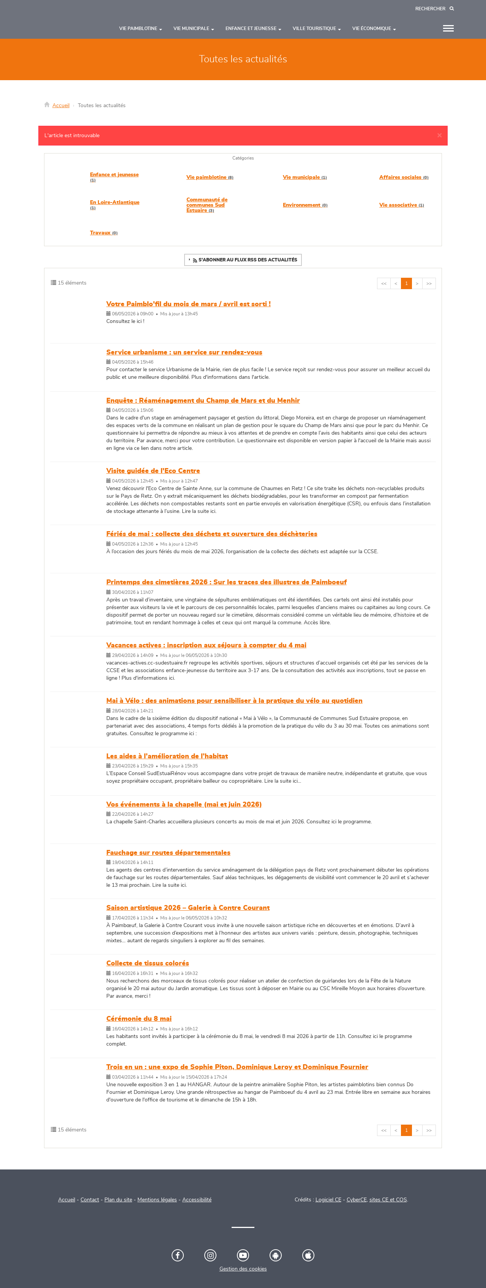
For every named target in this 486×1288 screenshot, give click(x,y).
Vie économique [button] (374, 28)
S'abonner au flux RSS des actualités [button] (244, 260)
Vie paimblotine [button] (140, 28)
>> (429, 283)
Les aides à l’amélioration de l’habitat (167, 756)
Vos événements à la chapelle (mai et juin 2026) (184, 804)
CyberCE (357, 1200)
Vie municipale (305, 177)
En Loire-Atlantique (114, 205)
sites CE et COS (388, 1200)
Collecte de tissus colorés (147, 963)
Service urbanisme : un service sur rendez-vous (184, 352)
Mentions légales (157, 1200)
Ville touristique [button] (317, 28)
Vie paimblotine (210, 177)
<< (384, 283)
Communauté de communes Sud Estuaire (206, 205)
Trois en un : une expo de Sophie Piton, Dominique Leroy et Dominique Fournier (237, 1067)
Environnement (305, 205)
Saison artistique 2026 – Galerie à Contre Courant (188, 908)
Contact (89, 1200)
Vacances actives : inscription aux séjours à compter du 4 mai (206, 645)
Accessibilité (196, 1200)
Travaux (104, 233)
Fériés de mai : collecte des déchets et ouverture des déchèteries (211, 534)
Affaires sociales (404, 177)
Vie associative (401, 205)
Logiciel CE (328, 1200)
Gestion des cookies (243, 1269)
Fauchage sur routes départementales (168, 853)
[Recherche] (434, 9)
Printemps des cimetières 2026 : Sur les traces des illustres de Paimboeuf (226, 582)
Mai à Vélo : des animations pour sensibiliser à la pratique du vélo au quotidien (234, 701)
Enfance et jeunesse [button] (253, 28)
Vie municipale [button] (194, 28)
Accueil (60, 105)
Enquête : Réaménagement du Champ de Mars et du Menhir (203, 400)
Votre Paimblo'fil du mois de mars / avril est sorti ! (188, 304)
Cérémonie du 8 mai (139, 1019)
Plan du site (118, 1200)
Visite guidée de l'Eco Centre (153, 471)
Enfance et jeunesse (114, 177)
